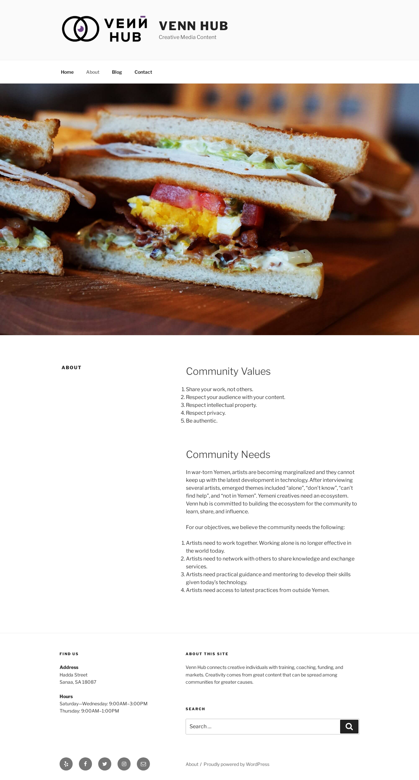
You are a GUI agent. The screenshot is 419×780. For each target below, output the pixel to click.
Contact (143, 72)
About (93, 72)
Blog (117, 72)
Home (67, 72)
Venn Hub (194, 26)
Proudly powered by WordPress (236, 764)
